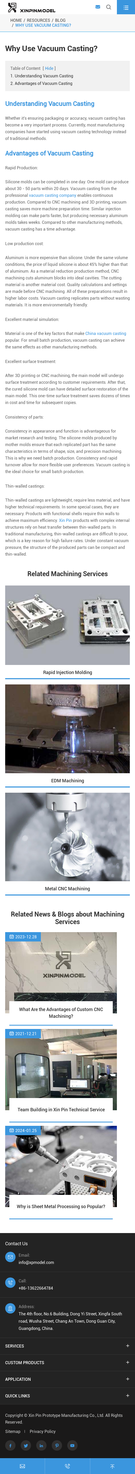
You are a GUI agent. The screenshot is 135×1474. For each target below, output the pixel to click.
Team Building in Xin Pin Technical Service (61, 1109)
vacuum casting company (52, 195)
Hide (49, 68)
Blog (60, 20)
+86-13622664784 (36, 1288)
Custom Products (24, 1362)
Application (18, 1379)
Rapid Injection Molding (67, 672)
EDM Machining (67, 780)
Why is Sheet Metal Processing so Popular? (61, 1206)
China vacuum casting (105, 333)
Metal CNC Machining (67, 888)
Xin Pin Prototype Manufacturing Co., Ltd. (66, 1415)
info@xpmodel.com (36, 1262)
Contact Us (16, 1243)
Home (16, 20)
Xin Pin (65, 520)
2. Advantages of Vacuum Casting (41, 83)
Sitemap (12, 1431)
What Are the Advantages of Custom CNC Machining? (61, 1013)
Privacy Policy (43, 1431)
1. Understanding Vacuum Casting (41, 75)
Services (14, 1346)
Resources (38, 20)
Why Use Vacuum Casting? (43, 25)
